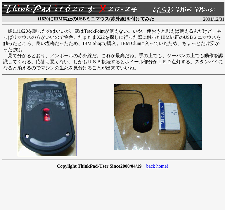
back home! (157, 166)
